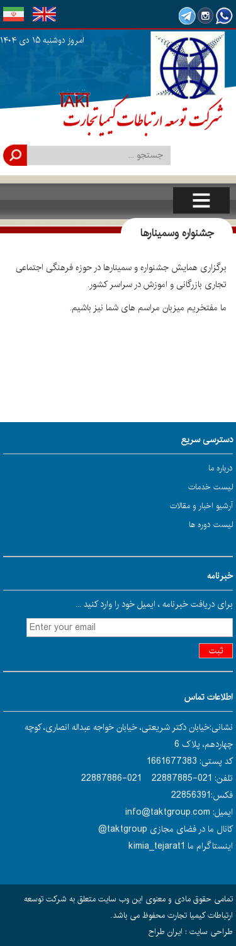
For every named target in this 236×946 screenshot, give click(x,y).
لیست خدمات (210, 487)
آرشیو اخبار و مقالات (201, 506)
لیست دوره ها (211, 524)
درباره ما (220, 468)
